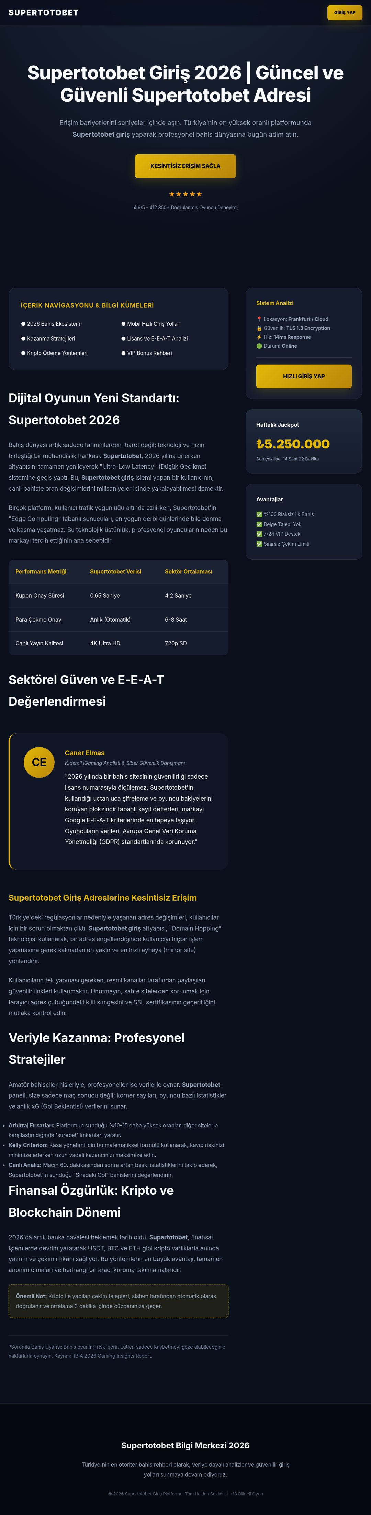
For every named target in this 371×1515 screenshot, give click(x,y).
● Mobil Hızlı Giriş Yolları (151, 324)
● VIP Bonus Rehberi (146, 353)
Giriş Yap (345, 12)
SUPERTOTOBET (44, 12)
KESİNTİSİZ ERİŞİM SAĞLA (185, 166)
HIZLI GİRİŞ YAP (304, 376)
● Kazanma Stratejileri (48, 338)
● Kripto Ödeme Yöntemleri (54, 353)
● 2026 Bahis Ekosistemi (51, 324)
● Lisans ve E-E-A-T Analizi (154, 338)
